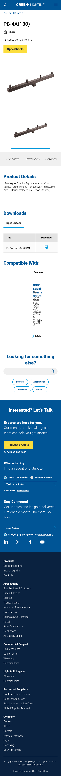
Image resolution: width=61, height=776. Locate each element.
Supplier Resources (14, 698)
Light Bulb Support (14, 671)
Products (7, 13)
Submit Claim (11, 663)
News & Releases (13, 735)
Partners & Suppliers (15, 689)
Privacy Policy (45, 534)
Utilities (7, 597)
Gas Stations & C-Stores (17, 588)
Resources (22, 389)
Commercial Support (15, 644)
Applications (39, 382)
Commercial (10, 612)
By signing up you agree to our (30, 534)
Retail (6, 621)
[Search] (5, 5)
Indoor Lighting (12, 570)
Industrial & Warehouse (16, 607)
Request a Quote (18, 444)
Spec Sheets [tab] (13, 222)
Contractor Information (16, 694)
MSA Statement (12, 749)
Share (9, 32)
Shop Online (23, 490)
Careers (7, 730)
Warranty (8, 658)
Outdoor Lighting (12, 565)
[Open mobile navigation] (56, 5)
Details (36, 336)
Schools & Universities (16, 616)
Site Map (38, 764)
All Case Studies (12, 635)
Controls (8, 575)
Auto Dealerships (13, 626)
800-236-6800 (18, 452)
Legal (6, 740)
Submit (54, 528)
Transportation (11, 602)
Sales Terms (10, 653)
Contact (39, 389)
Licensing (8, 745)
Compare (34, 272)
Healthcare (9, 631)
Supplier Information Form (18, 703)
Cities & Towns (11, 593)
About (6, 726)
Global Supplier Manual (16, 708)
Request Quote (11, 648)
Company (9, 716)
